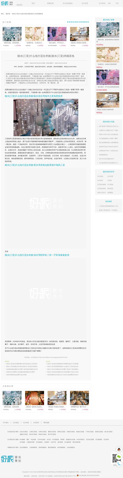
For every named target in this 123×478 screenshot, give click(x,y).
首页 (33, 3)
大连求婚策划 (71, 447)
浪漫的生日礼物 (70, 439)
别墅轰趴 (110, 192)
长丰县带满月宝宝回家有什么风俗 (109, 163)
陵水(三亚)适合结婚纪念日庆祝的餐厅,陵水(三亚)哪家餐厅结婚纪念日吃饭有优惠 (65, 372)
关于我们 (6, 422)
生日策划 (102, 3)
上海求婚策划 (33, 447)
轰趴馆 (8, 14)
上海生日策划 (33, 431)
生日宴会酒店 (101, 188)
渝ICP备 (69, 476)
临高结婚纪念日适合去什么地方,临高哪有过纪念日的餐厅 (65, 374)
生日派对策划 (50, 472)
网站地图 (46, 422)
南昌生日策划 (80, 431)
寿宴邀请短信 (103, 155)
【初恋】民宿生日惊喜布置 (104, 109)
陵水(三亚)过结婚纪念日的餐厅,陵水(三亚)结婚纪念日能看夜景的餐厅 (65, 369)
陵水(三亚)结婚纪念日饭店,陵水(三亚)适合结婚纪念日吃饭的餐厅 (24, 366)
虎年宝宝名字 (101, 192)
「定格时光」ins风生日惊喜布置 (106, 64)
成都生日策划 (24, 434)
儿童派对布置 (30, 442)
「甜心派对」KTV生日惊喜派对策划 (107, 87)
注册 (109, 3)
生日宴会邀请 (101, 184)
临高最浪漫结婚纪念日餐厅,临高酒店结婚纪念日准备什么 (24, 369)
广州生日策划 (90, 431)
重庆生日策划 (52, 431)
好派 (38, 472)
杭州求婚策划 (61, 447)
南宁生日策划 (52, 434)
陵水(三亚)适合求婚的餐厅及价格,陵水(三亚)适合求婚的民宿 (24, 364)
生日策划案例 (67, 3)
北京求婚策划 (24, 447)
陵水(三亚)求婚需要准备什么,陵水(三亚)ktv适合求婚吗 (64, 366)
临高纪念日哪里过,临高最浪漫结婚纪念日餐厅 (20, 372)
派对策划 (110, 188)
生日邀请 (22, 442)
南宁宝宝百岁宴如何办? (106, 159)
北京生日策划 (24, 431)
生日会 (49, 439)
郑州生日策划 (61, 431)
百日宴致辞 (98, 439)
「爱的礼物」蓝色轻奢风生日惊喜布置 (107, 40)
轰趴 (28, 439)
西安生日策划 (42, 434)
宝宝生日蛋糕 (90, 439)
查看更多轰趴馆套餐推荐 (78, 22)
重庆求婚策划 (52, 447)
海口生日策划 (108, 431)
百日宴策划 (39, 442)
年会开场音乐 (81, 439)
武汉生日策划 (33, 434)
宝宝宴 (109, 180)
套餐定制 (50, 3)
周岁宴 (62, 439)
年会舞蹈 (22, 439)
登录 (117, 3)
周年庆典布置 (76, 442)
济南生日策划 (71, 431)
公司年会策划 (41, 439)
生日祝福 (110, 184)
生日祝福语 (55, 439)
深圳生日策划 (99, 431)
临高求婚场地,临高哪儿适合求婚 (16, 374)
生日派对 (100, 180)
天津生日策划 (42, 431)
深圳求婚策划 (42, 447)
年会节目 (53, 442)
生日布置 (85, 3)
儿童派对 (46, 442)
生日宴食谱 (67, 442)
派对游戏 (60, 442)
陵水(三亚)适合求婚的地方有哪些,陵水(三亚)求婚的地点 (64, 364)
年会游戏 (33, 439)
